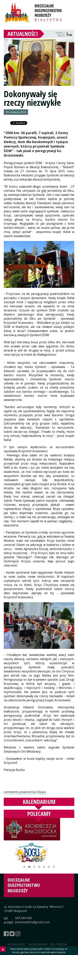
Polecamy (39, 814)
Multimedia (58, 944)
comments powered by (25, 792)
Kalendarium (39, 802)
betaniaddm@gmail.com (32, 922)
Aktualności (23, 34)
